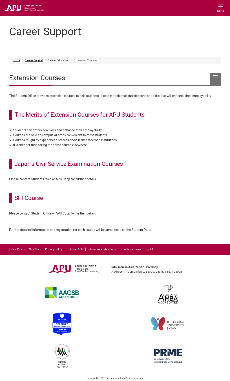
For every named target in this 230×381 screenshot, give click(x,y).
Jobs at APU (75, 249)
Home (16, 60)
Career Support (34, 60)
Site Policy (18, 249)
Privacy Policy (53, 249)
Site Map (35, 249)
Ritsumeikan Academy (102, 249)
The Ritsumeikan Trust (137, 249)
